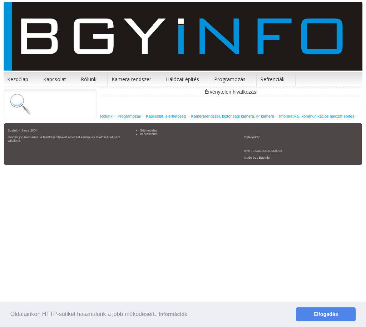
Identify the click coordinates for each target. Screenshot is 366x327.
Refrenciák (272, 79)
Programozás (230, 79)
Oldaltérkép (252, 137)
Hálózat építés (182, 79)
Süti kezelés (149, 130)
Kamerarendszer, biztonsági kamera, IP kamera (232, 116)
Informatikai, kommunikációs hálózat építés (316, 116)
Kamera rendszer (131, 79)
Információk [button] (173, 314)
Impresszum (149, 134)
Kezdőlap (17, 79)
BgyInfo (264, 157)
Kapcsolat (54, 79)
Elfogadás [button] (325, 314)
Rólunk (89, 79)
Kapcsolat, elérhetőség (166, 116)
